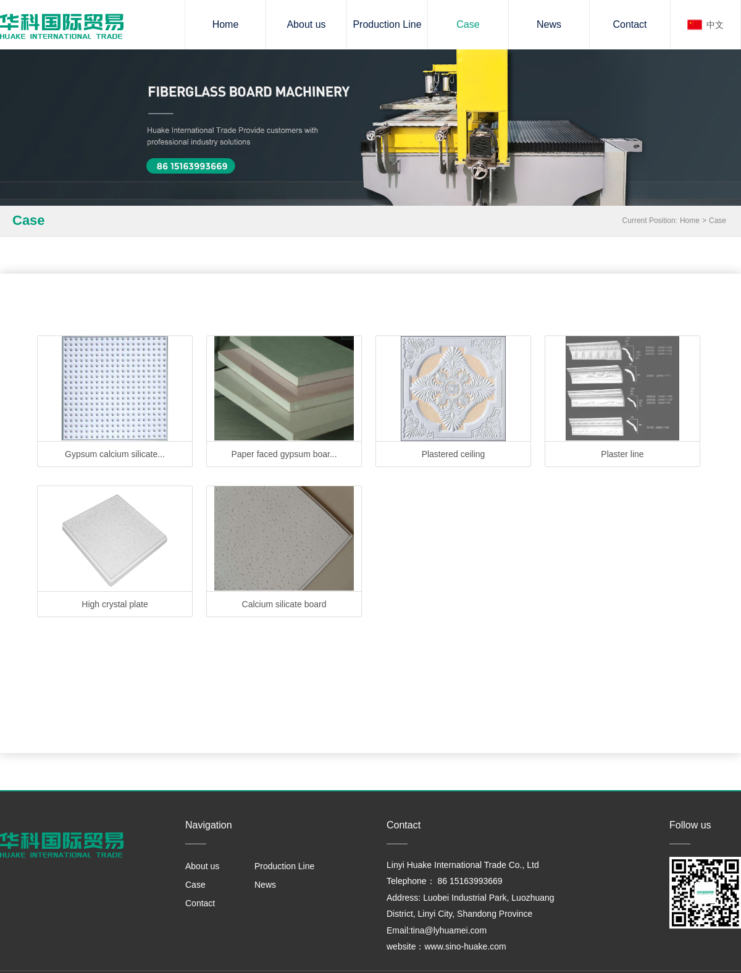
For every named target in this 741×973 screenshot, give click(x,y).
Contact (630, 24)
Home (225, 24)
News (549, 24)
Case (467, 24)
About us (306, 24)
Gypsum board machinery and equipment (62, 26)
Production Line (387, 24)
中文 (715, 25)
